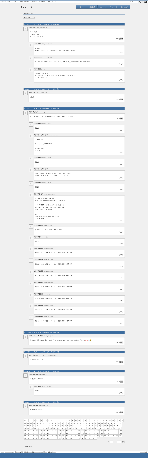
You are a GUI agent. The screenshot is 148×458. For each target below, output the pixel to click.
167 (90, 433)
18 (76, 420)
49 (71, 423)
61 (108, 423)
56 (92, 423)
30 (113, 420)
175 (120, 433)
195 (98, 436)
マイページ (103, 7)
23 (91, 420)
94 (111, 426)
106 (54, 428)
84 (80, 426)
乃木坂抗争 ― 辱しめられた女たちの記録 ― (35, 2)
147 (113, 431)
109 (66, 428)
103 (43, 428)
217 (82, 438)
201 (120, 436)
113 (81, 428)
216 (79, 438)
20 (82, 420)
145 (105, 431)
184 (56, 436)
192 (86, 436)
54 (86, 423)
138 (79, 431)
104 (47, 428)
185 (59, 436)
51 (77, 423)
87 (89, 426)
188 (71, 436)
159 (59, 433)
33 (122, 420)
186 (63, 436)
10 (51, 420)
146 (109, 431)
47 (65, 423)
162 (71, 433)
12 (57, 420)
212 (63, 438)
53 (83, 423)
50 (74, 423)
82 (74, 426)
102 (39, 428)
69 (34, 426)
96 (117, 426)
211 (59, 438)
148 (117, 431)
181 (44, 436)
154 (40, 433)
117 (96, 428)
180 (40, 436)
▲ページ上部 (143, 452)
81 (71, 426)
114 (85, 428)
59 (102, 423)
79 (65, 426)
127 (37, 431)
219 (90, 438)
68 (31, 426)
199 (113, 436)
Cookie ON (134, 2)
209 (52, 438)
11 (54, 420)
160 (63, 433)
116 (92, 428)
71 (40, 426)
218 (86, 438)
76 (55, 426)
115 (89, 428)
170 (101, 433)
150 (25, 433)
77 (58, 426)
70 (37, 426)
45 (58, 423)
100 (31, 428)
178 (33, 436)
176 (25, 436)
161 (67, 433)
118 (100, 428)
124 (25, 431)
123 (119, 428)
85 (83, 426)
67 (28, 426)
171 (105, 433)
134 (63, 431)
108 (62, 428)
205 (37, 438)
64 (117, 423)
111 (73, 428)
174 (117, 433)
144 (101, 431)
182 (48, 436)
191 (82, 436)
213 (67, 438)
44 (55, 423)
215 (75, 438)
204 (33, 438)
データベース (113, 7)
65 (120, 423)
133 (59, 431)
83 (77, 426)
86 (86, 426)
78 (62, 426)
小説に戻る (28, 446)
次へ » (94, 438)
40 (43, 423)
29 (109, 420)
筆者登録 (92, 7)
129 (44, 431)
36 (31, 423)
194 (94, 436)
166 (86, 433)
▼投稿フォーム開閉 (29, 18)
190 (79, 436)
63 (114, 423)
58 (99, 423)
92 (105, 426)
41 (46, 423)
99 (28, 428)
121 (111, 428)
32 (119, 420)
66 (25, 426)
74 (49, 426)
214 (71, 438)
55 (89, 423)
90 (99, 426)
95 (114, 426)
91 (102, 426)
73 (46, 426)
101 (35, 428)
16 (69, 420)
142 (94, 431)
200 (117, 436)
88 (92, 426)
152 (33, 433)
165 (82, 433)
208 (48, 438)
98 (25, 428)
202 (25, 438)
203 (29, 438)
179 (37, 436)
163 (75, 433)
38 (37, 423)
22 (88, 420)
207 (44, 438)
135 (67, 431)
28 (106, 420)
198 (109, 436)
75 (52, 426)
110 (69, 428)
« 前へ (26, 420)
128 (40, 431)
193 (90, 436)
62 (111, 423)
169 (98, 433)
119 (104, 428)
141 (90, 431)
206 (40, 438)
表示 (32, 97)
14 (63, 420)
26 (100, 420)
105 (50, 428)
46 (62, 423)
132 (56, 431)
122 (115, 428)
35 (28, 423)
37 (34, 423)
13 (60, 420)
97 (120, 426)
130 (48, 431)
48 (68, 423)
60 (105, 423)
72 (43, 426)
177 (29, 436)
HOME (2, 2)
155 (44, 433)
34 (25, 423)
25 (97, 420)
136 (71, 431)
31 (116, 420)
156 (48, 433)
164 (79, 433)
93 (108, 426)
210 (56, 438)
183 (52, 436)
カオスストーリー (9, 2)
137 (75, 431)
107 (58, 428)
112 (77, 428)
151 (29, 433)
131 (52, 431)
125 (29, 431)
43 (52, 423)
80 (68, 426)
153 (37, 433)
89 (96, 426)
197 (105, 436)
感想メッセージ (52, 2)
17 (73, 420)
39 (40, 423)
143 (98, 431)
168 (94, 433)
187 (67, 436)
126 (33, 431)
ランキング (124, 7)
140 (86, 431)
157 (52, 433)
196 (101, 436)
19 (79, 420)
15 (66, 420)
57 (96, 423)
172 (109, 433)
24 (94, 420)
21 (85, 420)
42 (49, 423)
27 (103, 420)
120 (108, 428)
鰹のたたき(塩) (19, 2)
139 (82, 431)
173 (113, 433)
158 (56, 433)
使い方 (81, 7)
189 (75, 436)
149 (120, 431)
